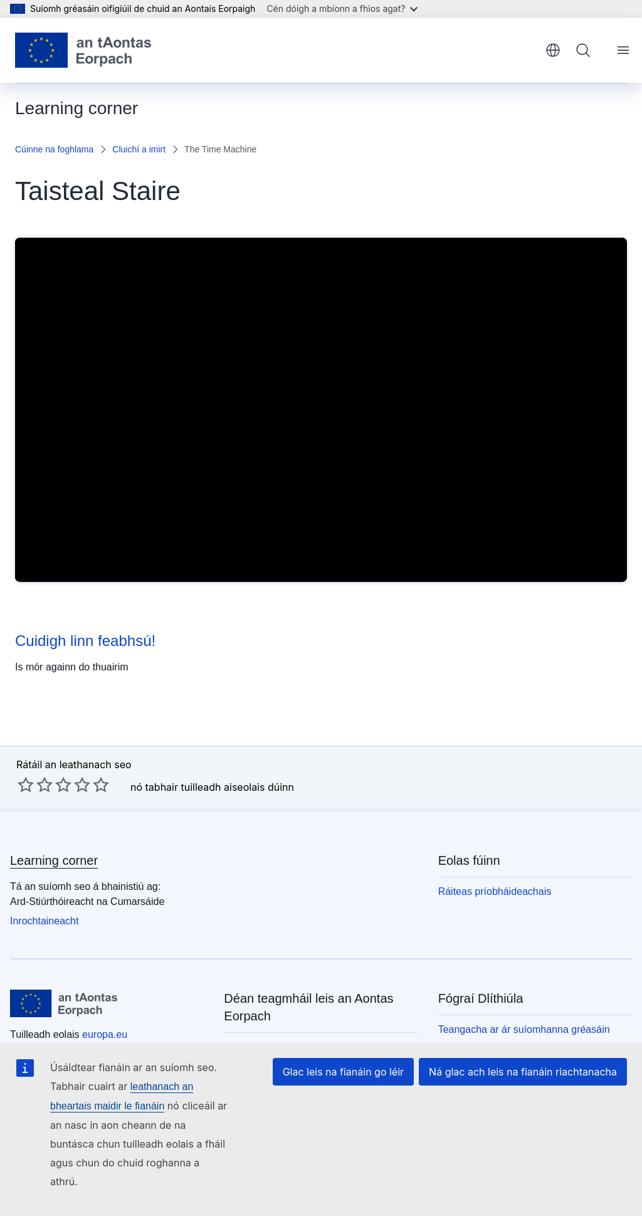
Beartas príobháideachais (495, 1010)
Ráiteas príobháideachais (495, 853)
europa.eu (104, 996)
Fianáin (454, 1047)
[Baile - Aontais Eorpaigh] (83, 50)
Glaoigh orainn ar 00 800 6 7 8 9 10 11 (310, 1008)
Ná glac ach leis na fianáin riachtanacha (528, 1090)
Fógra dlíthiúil (468, 1028)
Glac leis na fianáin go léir (357, 1090)
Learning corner (54, 822)
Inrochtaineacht (44, 882)
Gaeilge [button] (552, 50)
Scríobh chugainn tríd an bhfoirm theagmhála (296, 1053)
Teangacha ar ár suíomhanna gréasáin (524, 991)
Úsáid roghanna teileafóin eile (290, 1027)
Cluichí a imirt (139, 149)
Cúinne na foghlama (54, 149)
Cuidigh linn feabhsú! (85, 640)
